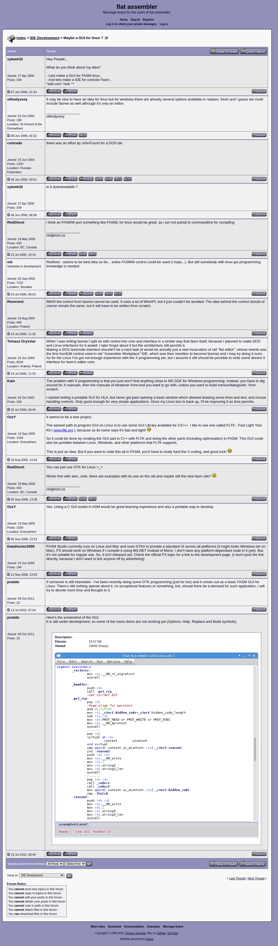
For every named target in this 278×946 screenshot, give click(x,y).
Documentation (134, 926)
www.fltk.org (63, 430)
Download (114, 926)
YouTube (172, 933)
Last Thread (237, 878)
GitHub (161, 933)
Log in (164, 24)
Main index (98, 926)
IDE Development (45, 38)
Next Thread (256, 878)
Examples (153, 926)
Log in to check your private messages (131, 24)
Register (148, 19)
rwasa (149, 938)
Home (124, 19)
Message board (173, 926)
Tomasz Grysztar (135, 933)
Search (135, 19)
